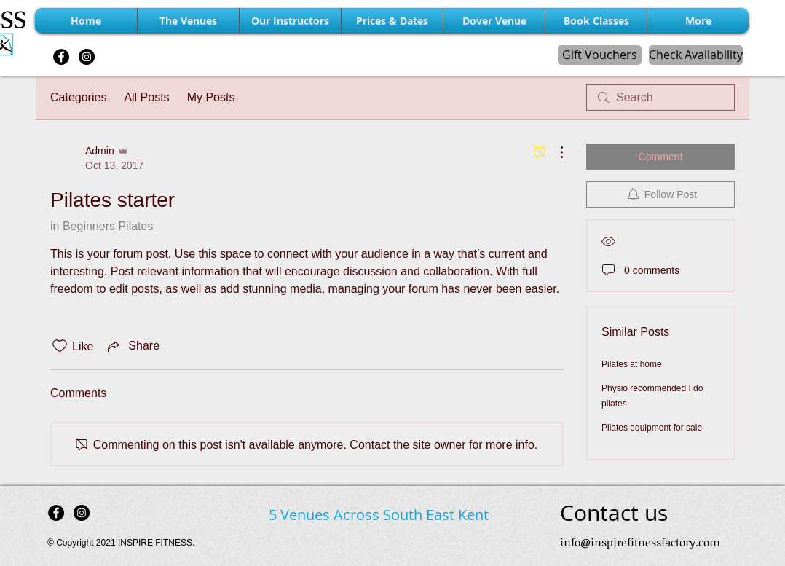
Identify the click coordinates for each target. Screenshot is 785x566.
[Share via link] (132, 346)
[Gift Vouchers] (600, 55)
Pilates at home (631, 364)
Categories (78, 97)
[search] (660, 97)
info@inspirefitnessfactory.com (640, 542)
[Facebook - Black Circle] (61, 57)
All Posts (146, 97)
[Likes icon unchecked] (59, 346)
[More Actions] (554, 152)
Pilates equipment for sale (651, 427)
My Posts (211, 97)
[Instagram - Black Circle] (87, 57)
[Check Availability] (696, 55)
